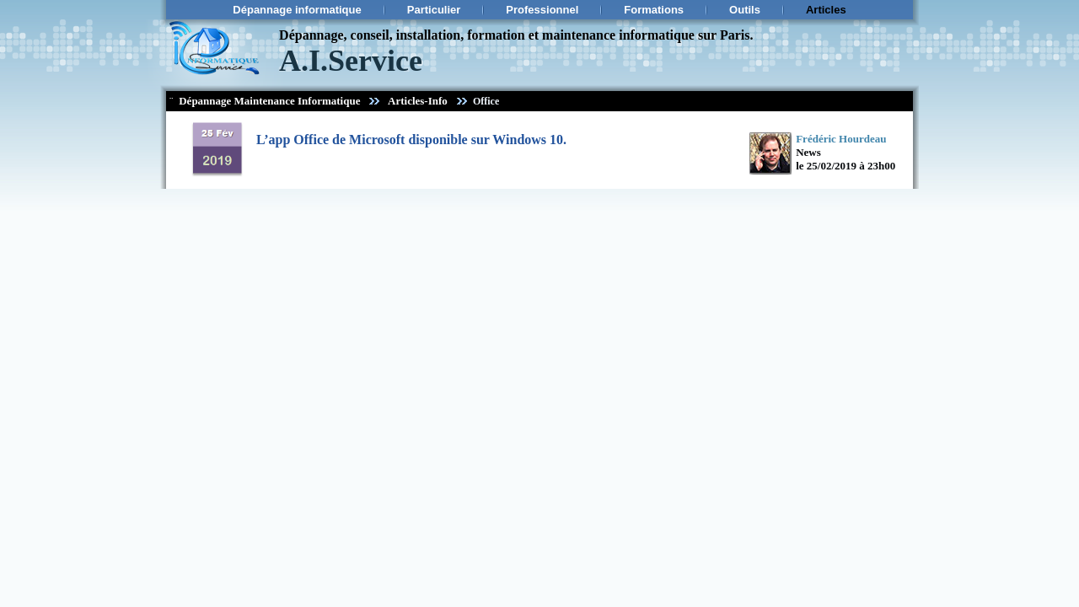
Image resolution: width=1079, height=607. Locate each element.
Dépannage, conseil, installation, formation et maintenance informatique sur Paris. (516, 35)
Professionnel (542, 9)
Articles (826, 9)
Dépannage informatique (297, 9)
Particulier (434, 9)
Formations (654, 9)
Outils (744, 9)
